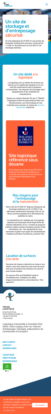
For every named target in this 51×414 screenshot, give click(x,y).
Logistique (8, 354)
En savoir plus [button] (9, 410)
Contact (7, 345)
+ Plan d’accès (8, 318)
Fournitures (9, 348)
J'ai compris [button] (39, 405)
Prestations (9, 357)
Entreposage (10, 361)
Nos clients (9, 341)
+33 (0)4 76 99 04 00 (10, 316)
